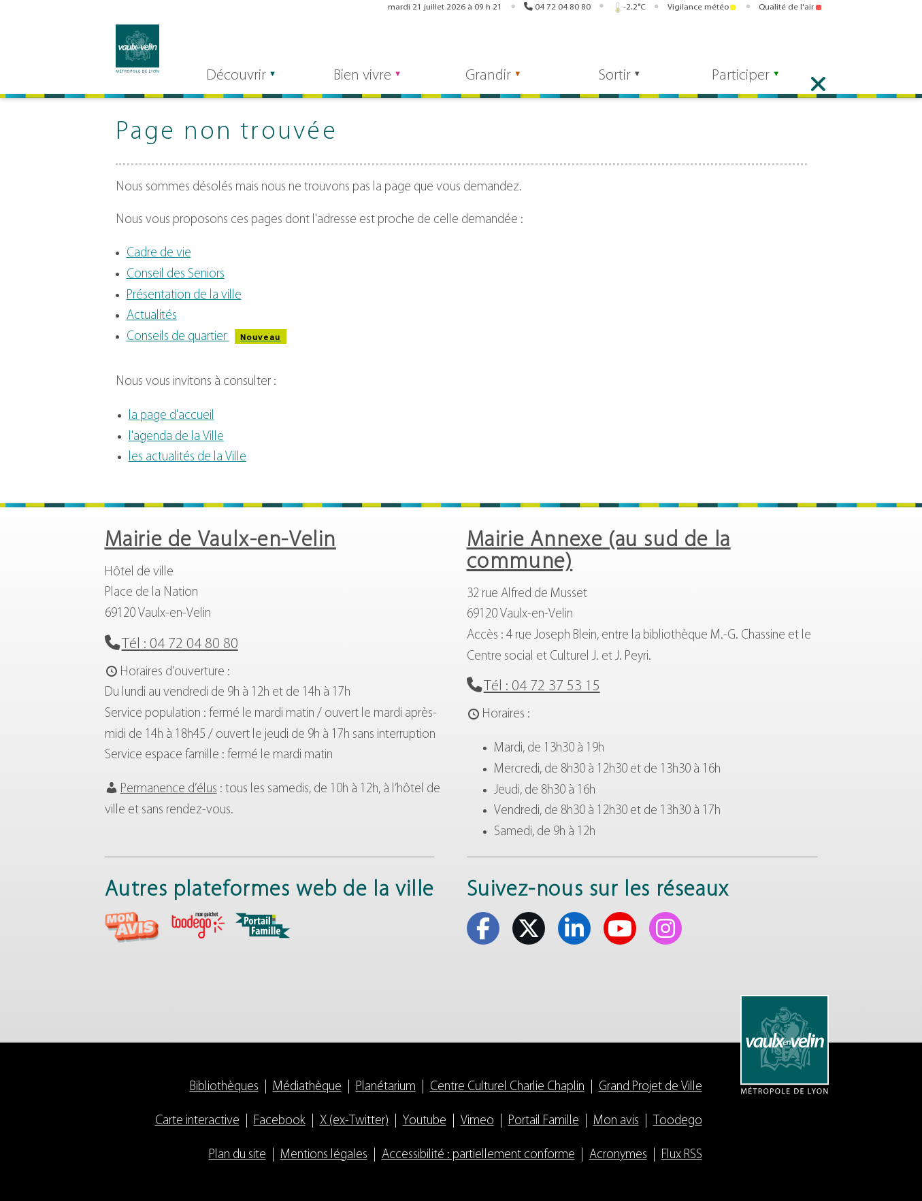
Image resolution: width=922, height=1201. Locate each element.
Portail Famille (543, 1121)
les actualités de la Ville (187, 457)
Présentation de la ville (184, 295)
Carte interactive (197, 1121)
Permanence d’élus (168, 789)
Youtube (424, 1121)
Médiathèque (307, 1087)
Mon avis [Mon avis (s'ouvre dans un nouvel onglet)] (552, 46)
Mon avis (616, 1121)
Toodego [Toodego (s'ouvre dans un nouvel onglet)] (603, 46)
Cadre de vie (159, 253)
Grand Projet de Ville (650, 1087)
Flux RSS (681, 1155)
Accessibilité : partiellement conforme (478, 1155)
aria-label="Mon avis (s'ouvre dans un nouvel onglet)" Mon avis (132, 927)
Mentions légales (323, 1155)
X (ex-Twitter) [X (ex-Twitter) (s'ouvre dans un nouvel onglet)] (754, 46)
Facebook (280, 1121)
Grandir (491, 82)
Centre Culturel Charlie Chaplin (507, 1087)
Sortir (623, 82)
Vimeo (477, 1121)
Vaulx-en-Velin (126, 49)
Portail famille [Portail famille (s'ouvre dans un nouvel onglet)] (654, 46)
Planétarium (386, 1087)
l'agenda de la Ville (176, 436)
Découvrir (227, 82)
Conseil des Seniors (176, 274)
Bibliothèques (224, 1087)
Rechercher (321, 46)
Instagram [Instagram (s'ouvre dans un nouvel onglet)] (818, 46)
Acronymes (618, 1155)
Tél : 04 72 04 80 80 (180, 644)
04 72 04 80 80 (563, 8)
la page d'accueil (171, 415)
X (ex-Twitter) (354, 1121)
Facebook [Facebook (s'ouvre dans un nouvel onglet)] (733, 46)
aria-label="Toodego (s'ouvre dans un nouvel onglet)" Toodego (197, 925)
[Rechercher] (241, 46)
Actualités (152, 315)
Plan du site (237, 1155)
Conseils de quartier (206, 337)
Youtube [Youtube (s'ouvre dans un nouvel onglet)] (797, 46)
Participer (754, 82)
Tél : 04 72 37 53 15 (542, 686)
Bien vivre (359, 82)
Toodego (677, 1121)
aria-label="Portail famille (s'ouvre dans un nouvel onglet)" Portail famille (262, 925)
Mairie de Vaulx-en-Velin (220, 541)
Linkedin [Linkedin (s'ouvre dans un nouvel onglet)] (775, 46)
